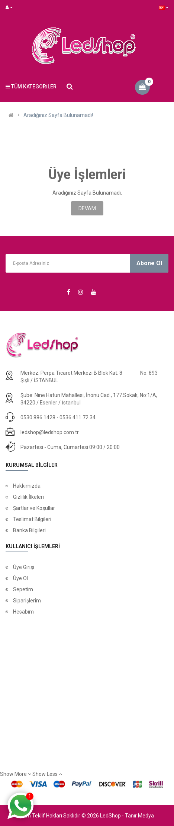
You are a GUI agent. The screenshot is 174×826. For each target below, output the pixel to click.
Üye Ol (20, 578)
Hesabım (23, 612)
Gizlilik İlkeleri (28, 497)
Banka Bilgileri (29, 530)
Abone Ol (149, 263)
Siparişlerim (27, 601)
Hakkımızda (27, 486)
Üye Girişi (23, 567)
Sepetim (23, 589)
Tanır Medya (139, 816)
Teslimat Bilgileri (32, 519)
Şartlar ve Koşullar (34, 508)
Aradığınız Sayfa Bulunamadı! (58, 115)
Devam (87, 208)
